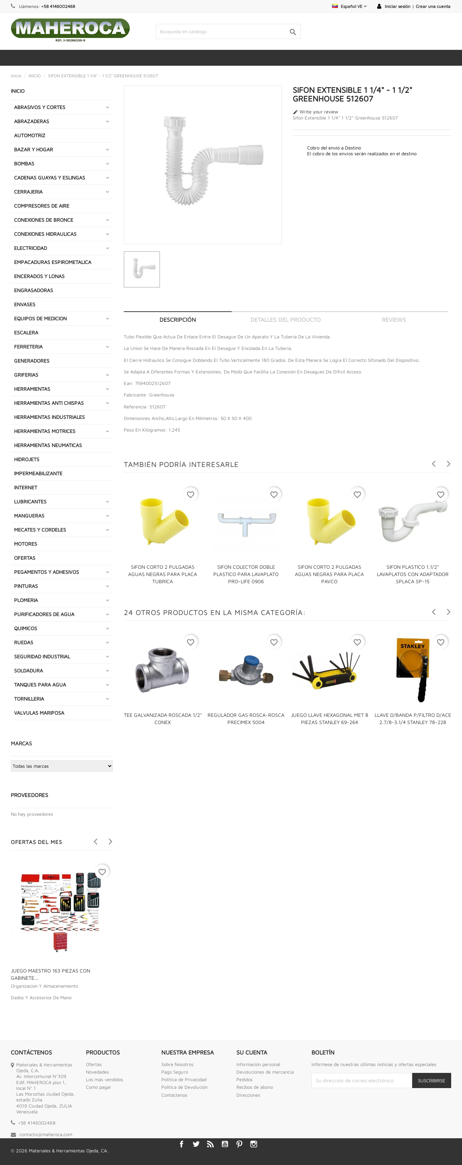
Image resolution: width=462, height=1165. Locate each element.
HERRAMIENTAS (32, 389)
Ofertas (94, 1064)
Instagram (253, 1144)
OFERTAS (24, 558)
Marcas (21, 743)
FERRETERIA (28, 346)
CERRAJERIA (28, 192)
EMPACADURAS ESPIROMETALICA (52, 262)
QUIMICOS (25, 628)
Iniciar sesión (397, 6)
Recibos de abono (254, 1087)
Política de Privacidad (183, 1079)
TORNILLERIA (29, 699)
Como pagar (98, 1087)
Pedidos (244, 1079)
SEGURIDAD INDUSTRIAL (42, 656)
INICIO (18, 91)
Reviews (394, 319)
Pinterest (239, 1144)
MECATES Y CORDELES (40, 530)
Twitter (196, 1144)
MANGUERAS (29, 515)
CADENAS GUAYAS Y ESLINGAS (49, 177)
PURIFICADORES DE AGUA (44, 614)
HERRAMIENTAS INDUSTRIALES (49, 417)
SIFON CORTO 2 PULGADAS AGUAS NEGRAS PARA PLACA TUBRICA (162, 574)
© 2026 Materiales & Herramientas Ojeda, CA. (59, 1150)
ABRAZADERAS (31, 121)
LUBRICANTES (30, 501)
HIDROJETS (26, 459)
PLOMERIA (26, 600)
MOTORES (25, 544)
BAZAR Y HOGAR (33, 149)
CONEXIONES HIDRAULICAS (45, 234)
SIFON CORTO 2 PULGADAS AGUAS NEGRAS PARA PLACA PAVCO (329, 574)
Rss (210, 1144)
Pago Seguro (174, 1072)
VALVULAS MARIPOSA (39, 713)
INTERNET (25, 487)
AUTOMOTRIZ (29, 135)
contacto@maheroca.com (45, 1134)
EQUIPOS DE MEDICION (40, 318)
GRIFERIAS (26, 375)
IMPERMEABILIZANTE (38, 473)
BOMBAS (24, 163)
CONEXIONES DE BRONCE (43, 220)
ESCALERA (26, 332)
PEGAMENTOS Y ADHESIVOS (46, 572)
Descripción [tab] (178, 319)
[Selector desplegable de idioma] (349, 6)
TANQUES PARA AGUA (40, 684)
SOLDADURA (28, 670)
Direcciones (248, 1095)
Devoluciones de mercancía (265, 1072)
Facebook (181, 1144)
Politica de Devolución (184, 1087)
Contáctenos (174, 1095)
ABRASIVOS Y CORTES (39, 107)
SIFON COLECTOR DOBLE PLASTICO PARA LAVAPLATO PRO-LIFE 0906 (246, 574)
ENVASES (24, 304)
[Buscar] (228, 31)
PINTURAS (26, 586)
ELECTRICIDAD (30, 248)
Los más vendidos (104, 1079)
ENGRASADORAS (33, 290)
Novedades (97, 1072)
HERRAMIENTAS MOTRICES (44, 431)
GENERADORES (31, 361)
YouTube (225, 1144)
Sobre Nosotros (177, 1064)
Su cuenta (251, 1052)
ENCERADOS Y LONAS (39, 276)
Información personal (258, 1064)
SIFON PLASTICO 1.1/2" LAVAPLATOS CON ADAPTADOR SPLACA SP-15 (413, 574)
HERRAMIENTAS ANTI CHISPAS (49, 403)
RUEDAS (23, 642)
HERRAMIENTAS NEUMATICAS (48, 445)
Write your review (315, 112)
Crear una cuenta (433, 6)
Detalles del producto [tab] (285, 319)
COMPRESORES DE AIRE (41, 206)
